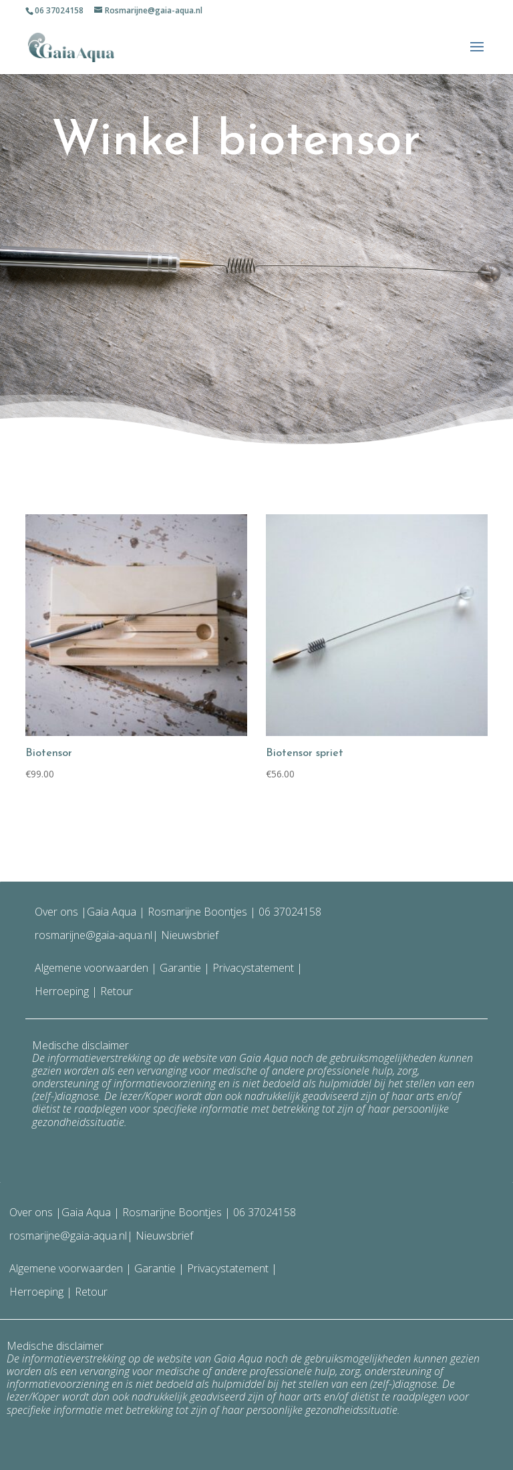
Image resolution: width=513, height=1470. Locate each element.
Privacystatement (254, 967)
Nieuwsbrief (188, 935)
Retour (116, 991)
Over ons (56, 911)
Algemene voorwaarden (91, 967)
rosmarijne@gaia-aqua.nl (93, 935)
